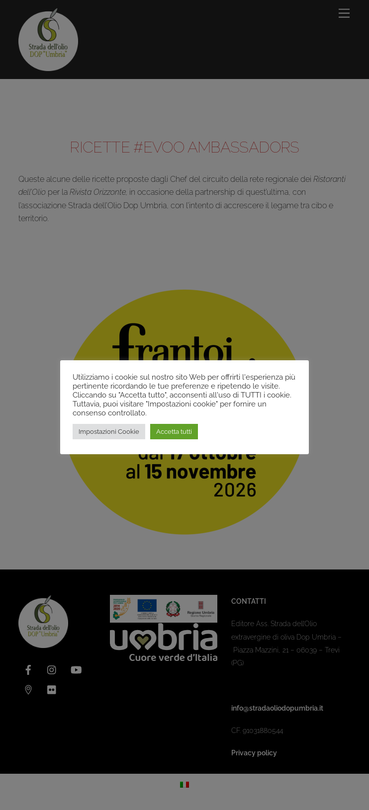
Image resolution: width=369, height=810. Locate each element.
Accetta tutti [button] (174, 431)
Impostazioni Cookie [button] (109, 431)
